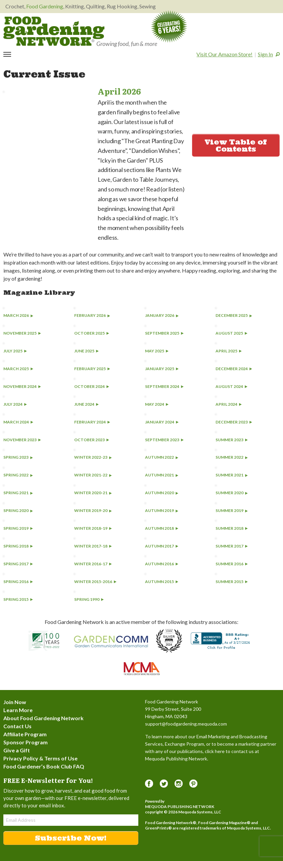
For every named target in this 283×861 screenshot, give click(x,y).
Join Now (14, 702)
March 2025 (18, 368)
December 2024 (234, 368)
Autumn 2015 (161, 581)
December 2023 (234, 421)
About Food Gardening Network (43, 718)
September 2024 (164, 386)
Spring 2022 (18, 474)
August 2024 (231, 386)
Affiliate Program (25, 734)
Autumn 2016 (161, 563)
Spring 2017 (18, 563)
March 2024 (18, 421)
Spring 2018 (18, 546)
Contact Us (17, 726)
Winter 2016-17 (93, 563)
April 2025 (229, 350)
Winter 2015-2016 (95, 581)
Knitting (74, 6)
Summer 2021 (232, 474)
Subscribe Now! (70, 838)
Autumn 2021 (161, 474)
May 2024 (157, 404)
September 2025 (164, 333)
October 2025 (91, 333)
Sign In (265, 54)
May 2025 (157, 350)
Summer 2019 (232, 510)
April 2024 (229, 404)
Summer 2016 (232, 563)
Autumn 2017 (161, 546)
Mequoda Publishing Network (179, 806)
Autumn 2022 (161, 457)
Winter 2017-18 (93, 546)
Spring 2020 (18, 510)
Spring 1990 (89, 599)
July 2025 (15, 350)
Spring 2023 (18, 457)
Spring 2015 (18, 599)
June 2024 (86, 404)
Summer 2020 (232, 492)
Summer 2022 (232, 457)
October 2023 (91, 439)
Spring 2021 (18, 492)
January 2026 (162, 315)
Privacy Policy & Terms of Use (40, 758)
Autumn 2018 (161, 528)
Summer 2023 (232, 439)
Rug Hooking (122, 6)
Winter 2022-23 (93, 457)
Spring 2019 (18, 528)
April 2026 (119, 91)
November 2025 (22, 333)
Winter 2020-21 (93, 492)
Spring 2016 (18, 581)
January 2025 (162, 368)
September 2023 (164, 439)
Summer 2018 (232, 528)
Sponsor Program (25, 742)
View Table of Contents (236, 145)
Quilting (95, 6)
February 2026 (92, 315)
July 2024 (15, 404)
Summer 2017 (232, 546)
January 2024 (162, 421)
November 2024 (22, 386)
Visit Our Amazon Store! (224, 54)
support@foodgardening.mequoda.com (186, 724)
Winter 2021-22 (93, 474)
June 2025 (86, 350)
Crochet (14, 6)
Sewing (147, 6)
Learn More (18, 710)
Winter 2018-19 (93, 528)
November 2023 (22, 439)
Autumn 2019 (161, 510)
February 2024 (92, 421)
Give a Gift (16, 750)
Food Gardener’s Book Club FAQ (43, 766)
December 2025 (234, 315)
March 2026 (18, 315)
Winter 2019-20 (93, 510)
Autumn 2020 (161, 492)
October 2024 (91, 386)
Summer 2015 (232, 581)
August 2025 (231, 333)
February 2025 (92, 368)
